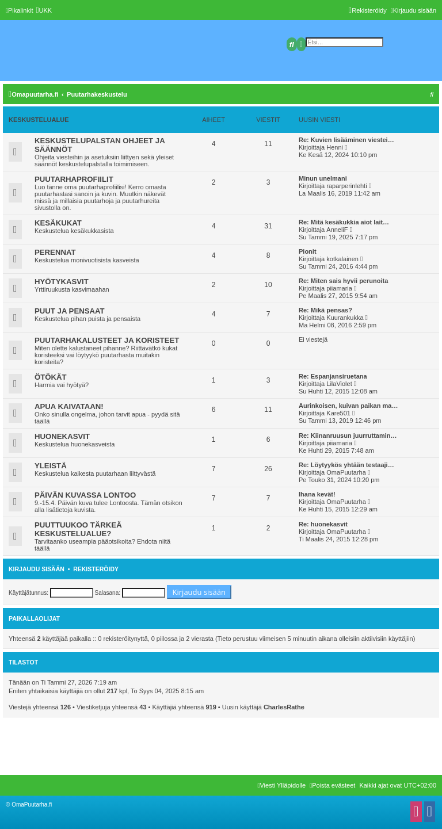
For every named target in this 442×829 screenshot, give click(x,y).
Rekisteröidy (96, 569)
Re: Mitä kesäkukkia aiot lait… (344, 222)
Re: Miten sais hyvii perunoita (343, 280)
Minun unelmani (323, 178)
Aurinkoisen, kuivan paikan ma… (348, 405)
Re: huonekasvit (323, 524)
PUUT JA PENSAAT (70, 311)
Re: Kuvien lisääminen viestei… (346, 139)
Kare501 (338, 413)
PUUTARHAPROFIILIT (74, 179)
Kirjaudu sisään (36, 569)
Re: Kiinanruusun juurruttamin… (348, 435)
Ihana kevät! (317, 494)
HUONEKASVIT (62, 436)
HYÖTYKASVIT (62, 281)
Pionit (308, 251)
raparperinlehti (346, 185)
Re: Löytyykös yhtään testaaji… (346, 464)
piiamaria (339, 288)
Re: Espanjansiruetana (333, 376)
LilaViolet (339, 383)
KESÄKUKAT (58, 223)
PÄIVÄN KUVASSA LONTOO (85, 495)
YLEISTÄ (51, 465)
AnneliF (337, 229)
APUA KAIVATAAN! (69, 406)
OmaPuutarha (345, 472)
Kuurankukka (344, 317)
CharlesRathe (284, 707)
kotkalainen (342, 258)
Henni (334, 147)
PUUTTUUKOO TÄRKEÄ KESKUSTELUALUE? (78, 529)
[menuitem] (44, 10)
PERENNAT (55, 252)
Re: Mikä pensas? (325, 310)
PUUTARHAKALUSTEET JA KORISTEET (107, 340)
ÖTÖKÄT (51, 377)
